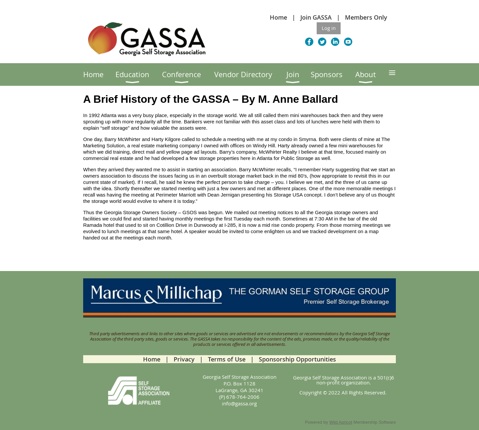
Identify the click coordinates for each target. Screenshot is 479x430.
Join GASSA (316, 17)
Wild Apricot (340, 422)
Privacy (184, 359)
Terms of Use (226, 359)
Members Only (366, 17)
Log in (329, 28)
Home (278, 17)
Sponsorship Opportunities (297, 359)
